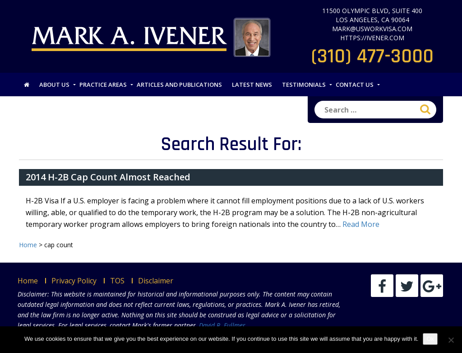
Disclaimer (155, 281)
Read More (360, 224)
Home (28, 281)
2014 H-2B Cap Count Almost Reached (108, 177)
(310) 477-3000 (372, 56)
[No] (450, 339)
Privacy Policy (74, 281)
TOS (117, 281)
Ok (430, 338)
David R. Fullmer (222, 325)
